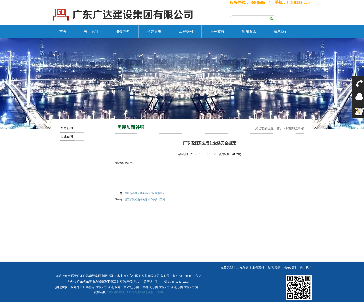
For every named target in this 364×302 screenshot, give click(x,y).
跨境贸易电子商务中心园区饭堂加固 (145, 193)
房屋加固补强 (295, 128)
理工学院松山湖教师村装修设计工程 (145, 199)
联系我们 (281, 31)
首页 (62, 31)
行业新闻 (67, 136)
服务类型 (123, 31)
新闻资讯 (249, 31)
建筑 (122, 292)
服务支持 (217, 31)
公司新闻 (67, 128)
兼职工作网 (155, 292)
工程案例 (186, 31)
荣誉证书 (154, 31)
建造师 (113, 292)
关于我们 (91, 31)
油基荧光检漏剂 (136, 292)
